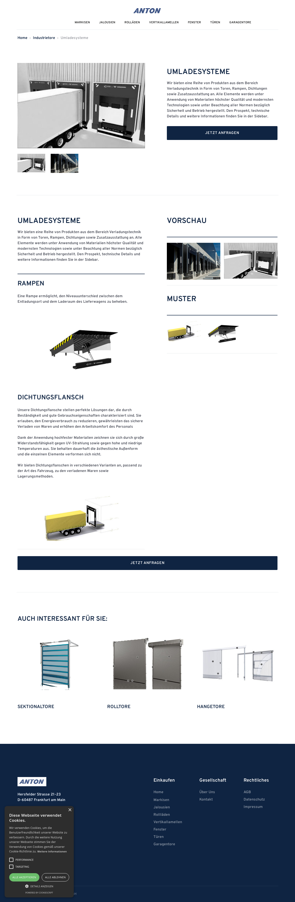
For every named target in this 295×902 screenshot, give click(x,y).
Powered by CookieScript (39, 892)
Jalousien (161, 807)
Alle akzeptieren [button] (24, 877)
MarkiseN (82, 22)
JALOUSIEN (107, 22)
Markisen (161, 800)
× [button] (69, 810)
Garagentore (240, 22)
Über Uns (207, 792)
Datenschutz (254, 799)
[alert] (39, 851)
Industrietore (44, 38)
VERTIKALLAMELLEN (164, 22)
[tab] (31, 163)
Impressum (253, 807)
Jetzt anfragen (222, 133)
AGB (247, 792)
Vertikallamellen (167, 822)
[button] (39, 886)
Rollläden (161, 815)
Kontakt (206, 799)
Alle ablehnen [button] (55, 877)
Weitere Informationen (52, 851)
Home (22, 38)
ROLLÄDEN (132, 22)
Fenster (194, 22)
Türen (215, 22)
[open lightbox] (193, 261)
